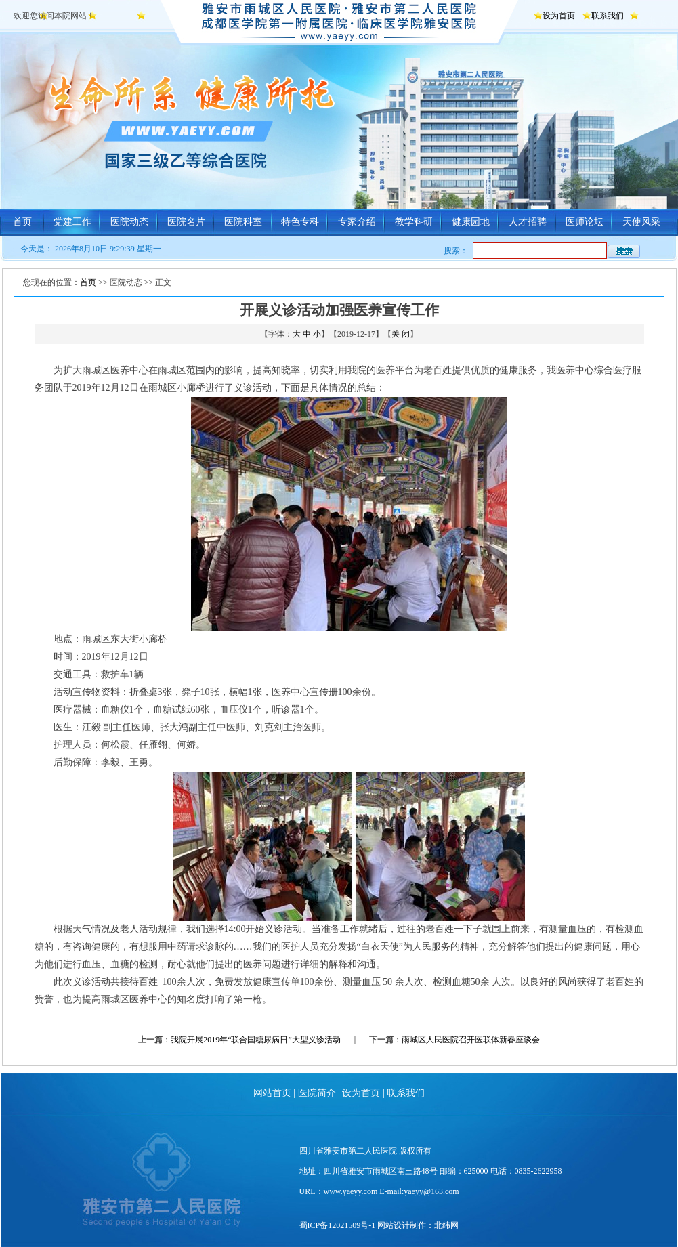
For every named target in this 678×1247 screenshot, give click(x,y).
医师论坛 (584, 222)
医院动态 (129, 222)
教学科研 (414, 222)
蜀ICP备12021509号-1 (337, 1225)
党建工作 (72, 222)
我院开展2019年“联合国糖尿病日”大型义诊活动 (256, 1039)
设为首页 (559, 15)
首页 (22, 222)
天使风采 (641, 222)
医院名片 (186, 222)
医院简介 (317, 1093)
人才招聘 (528, 222)
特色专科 (300, 222)
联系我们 (607, 15)
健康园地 (471, 222)
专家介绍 (357, 222)
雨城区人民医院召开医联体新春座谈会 (471, 1039)
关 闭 (400, 334)
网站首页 (272, 1093)
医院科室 (243, 222)
